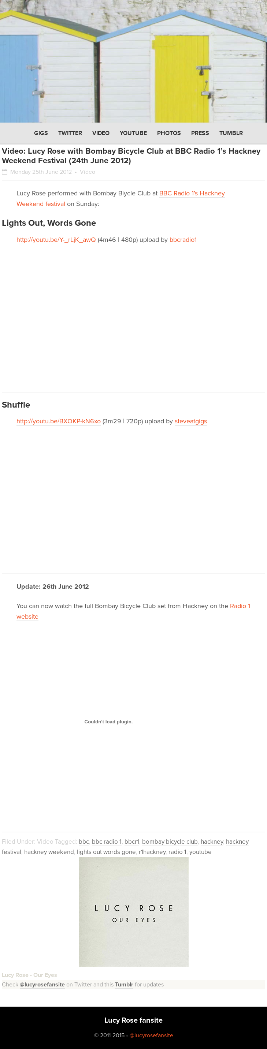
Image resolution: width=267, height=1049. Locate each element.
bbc (84, 842)
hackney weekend (49, 852)
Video (101, 133)
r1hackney (152, 852)
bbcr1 (132, 842)
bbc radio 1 (107, 842)
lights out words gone (106, 852)
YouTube (133, 133)
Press (200, 133)
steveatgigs (191, 421)
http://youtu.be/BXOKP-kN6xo (58, 421)
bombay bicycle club (170, 842)
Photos (169, 133)
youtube (200, 852)
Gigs (41, 133)
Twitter (70, 133)
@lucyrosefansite (42, 984)
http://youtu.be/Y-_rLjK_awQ (56, 240)
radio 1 (177, 852)
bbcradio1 (183, 240)
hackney (212, 842)
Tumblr (231, 133)
